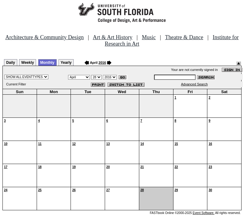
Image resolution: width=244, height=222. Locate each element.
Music (149, 37)
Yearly (66, 62)
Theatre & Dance (184, 37)
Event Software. (203, 213)
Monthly (47, 62)
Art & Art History (112, 37)
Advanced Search (194, 84)
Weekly (27, 62)
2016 (102, 62)
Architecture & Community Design (44, 37)
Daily (10, 62)
